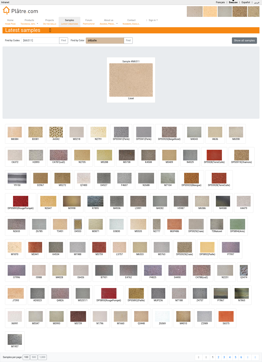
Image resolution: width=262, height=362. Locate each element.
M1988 (77, 254)
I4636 (215, 139)
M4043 (194, 139)
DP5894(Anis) (237, 231)
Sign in (150, 20)
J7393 (15, 300)
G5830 (116, 231)
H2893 (36, 162)
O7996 (16, 277)
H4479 (243, 208)
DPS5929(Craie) (184, 254)
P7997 (230, 254)
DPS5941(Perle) (121, 139)
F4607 (124, 185)
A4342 (56, 139)
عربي (256, 2)
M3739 (78, 323)
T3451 (60, 231)
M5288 (104, 162)
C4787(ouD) (58, 162)
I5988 (39, 277)
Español (246, 2)
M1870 (14, 254)
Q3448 (141, 323)
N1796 (99, 323)
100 (26, 357)
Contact (131, 22)
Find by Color (77, 40)
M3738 (126, 162)
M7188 (179, 300)
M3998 (72, 208)
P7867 (220, 300)
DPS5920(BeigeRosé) (169, 139)
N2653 (16, 231)
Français (220, 2)
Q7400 (83, 185)
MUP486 (174, 231)
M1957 (15, 346)
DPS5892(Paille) (136, 300)
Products (28, 22)
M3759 (99, 254)
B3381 (35, 139)
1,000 (42, 357)
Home (10, 22)
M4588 (223, 208)
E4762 (128, 277)
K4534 (55, 254)
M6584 (14, 139)
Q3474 (243, 277)
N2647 (48, 208)
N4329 (190, 162)
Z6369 (162, 323)
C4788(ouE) (201, 277)
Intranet (5, 2)
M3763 (161, 254)
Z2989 (204, 323)
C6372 (15, 162)
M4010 (183, 323)
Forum (89, 22)
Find (63, 40)
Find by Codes (12, 40)
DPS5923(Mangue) (191, 185)
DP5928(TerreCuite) (214, 162)
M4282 (160, 208)
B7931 (104, 277)
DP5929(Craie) (196, 231)
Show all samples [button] (244, 40)
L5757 (119, 254)
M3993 (56, 323)
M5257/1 (83, 300)
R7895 (95, 208)
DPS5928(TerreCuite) (219, 185)
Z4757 (200, 300)
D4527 (103, 185)
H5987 (181, 208)
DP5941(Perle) (143, 139)
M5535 (138, 231)
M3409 (169, 162)
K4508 (148, 162)
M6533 (140, 254)
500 (34, 357)
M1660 (120, 323)
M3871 (95, 231)
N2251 (225, 277)
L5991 (138, 208)
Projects (49, 22)
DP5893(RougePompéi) (109, 300)
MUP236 (158, 300)
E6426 (81, 277)
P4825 (153, 277)
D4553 (78, 231)
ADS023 (37, 300)
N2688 (146, 185)
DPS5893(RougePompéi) (21, 208)
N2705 (82, 162)
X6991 (14, 323)
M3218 (76, 139)
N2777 (156, 231)
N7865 (241, 300)
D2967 (40, 185)
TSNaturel (217, 231)
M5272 (62, 185)
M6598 (236, 139)
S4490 (177, 277)
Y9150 (17, 185)
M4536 (116, 208)
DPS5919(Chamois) (241, 162)
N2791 (98, 139)
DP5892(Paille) (207, 254)
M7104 (168, 185)
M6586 (202, 208)
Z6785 (39, 231)
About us (108, 22)
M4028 (59, 277)
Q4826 (60, 300)
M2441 (35, 254)
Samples (69, 22)
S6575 (226, 323)
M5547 (35, 323)
